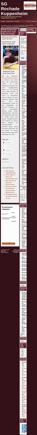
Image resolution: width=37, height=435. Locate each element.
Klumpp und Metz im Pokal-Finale (5, 251)
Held (10, 39)
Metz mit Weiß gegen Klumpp (15, 251)
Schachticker (26, 275)
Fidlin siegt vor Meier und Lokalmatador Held (12, 176)
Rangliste (9, 21)
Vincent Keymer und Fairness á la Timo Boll (24, 163)
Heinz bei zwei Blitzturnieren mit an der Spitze (26, 213)
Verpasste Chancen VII (25, 134)
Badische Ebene (29, 25)
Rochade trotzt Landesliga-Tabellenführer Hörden (26, 149)
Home (3, 21)
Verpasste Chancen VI (25, 156)
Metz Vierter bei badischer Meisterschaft (11, 182)
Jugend (17, 21)
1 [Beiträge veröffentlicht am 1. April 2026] (24, 191)
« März (22, 200)
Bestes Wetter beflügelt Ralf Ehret (24, 399)
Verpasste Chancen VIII (25, 82)
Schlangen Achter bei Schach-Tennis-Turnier (12, 196)
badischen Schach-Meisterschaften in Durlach (10, 78)
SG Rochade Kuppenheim (14, 9)
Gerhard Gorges (13, 36)
